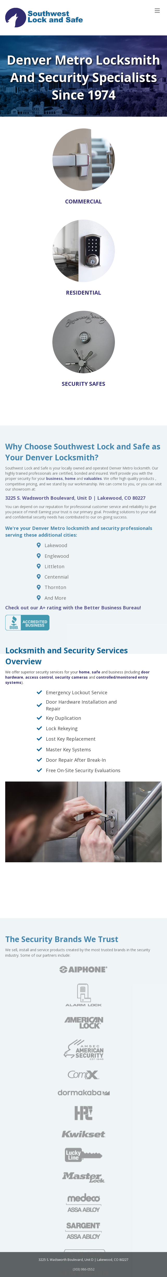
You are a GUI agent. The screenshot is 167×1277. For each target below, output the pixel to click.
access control (39, 677)
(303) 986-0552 (84, 1269)
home (84, 672)
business (54, 525)
